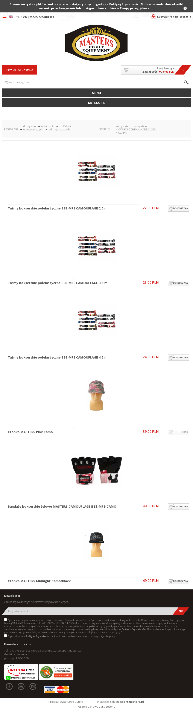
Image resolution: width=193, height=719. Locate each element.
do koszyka (180, 208)
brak (185, 432)
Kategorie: (104, 128)
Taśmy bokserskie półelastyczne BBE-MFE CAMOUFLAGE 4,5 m (57, 357)
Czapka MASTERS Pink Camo (30, 432)
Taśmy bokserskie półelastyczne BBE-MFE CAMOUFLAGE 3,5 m (57, 283)
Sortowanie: (11, 128)
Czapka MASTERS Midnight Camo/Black (39, 581)
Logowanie (164, 16)
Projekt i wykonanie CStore (66, 702)
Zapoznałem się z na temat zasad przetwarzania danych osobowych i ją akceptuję (61, 636)
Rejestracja (183, 16)
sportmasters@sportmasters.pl (61, 650)
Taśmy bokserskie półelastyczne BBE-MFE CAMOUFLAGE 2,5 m (57, 208)
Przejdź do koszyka (19, 70)
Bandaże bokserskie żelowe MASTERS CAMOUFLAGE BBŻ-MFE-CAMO (62, 506)
